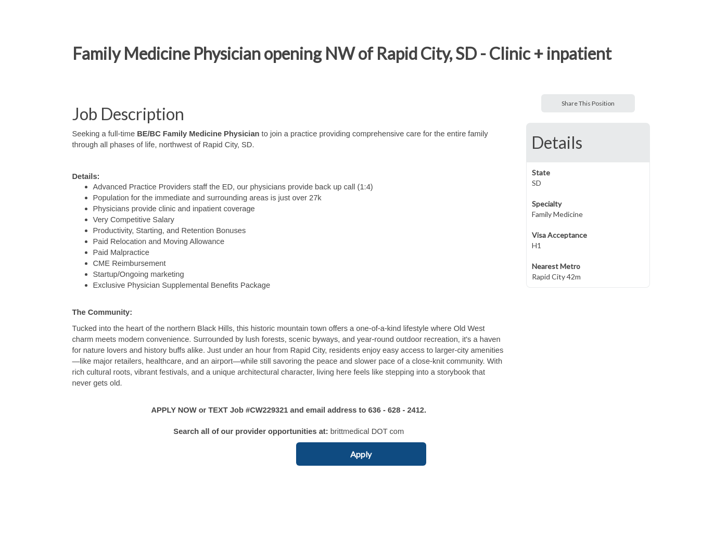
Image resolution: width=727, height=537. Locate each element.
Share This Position (588, 103)
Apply (361, 454)
